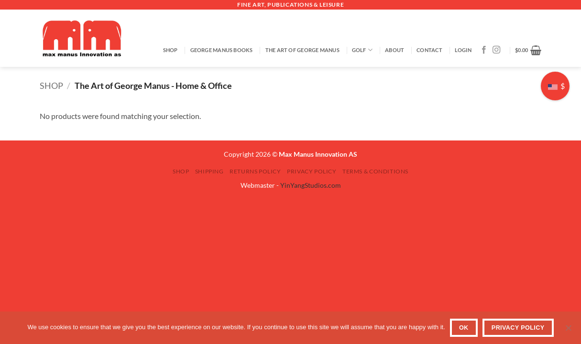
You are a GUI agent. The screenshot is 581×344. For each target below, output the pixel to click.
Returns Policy (255, 171)
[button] (463, 50)
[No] (568, 330)
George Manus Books (221, 50)
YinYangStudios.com (310, 185)
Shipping (209, 171)
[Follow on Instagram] (496, 50)
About (394, 50)
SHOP (170, 50)
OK (464, 327)
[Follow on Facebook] (484, 50)
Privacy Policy (312, 171)
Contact (429, 50)
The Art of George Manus (302, 50)
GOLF (362, 49)
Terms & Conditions (375, 171)
